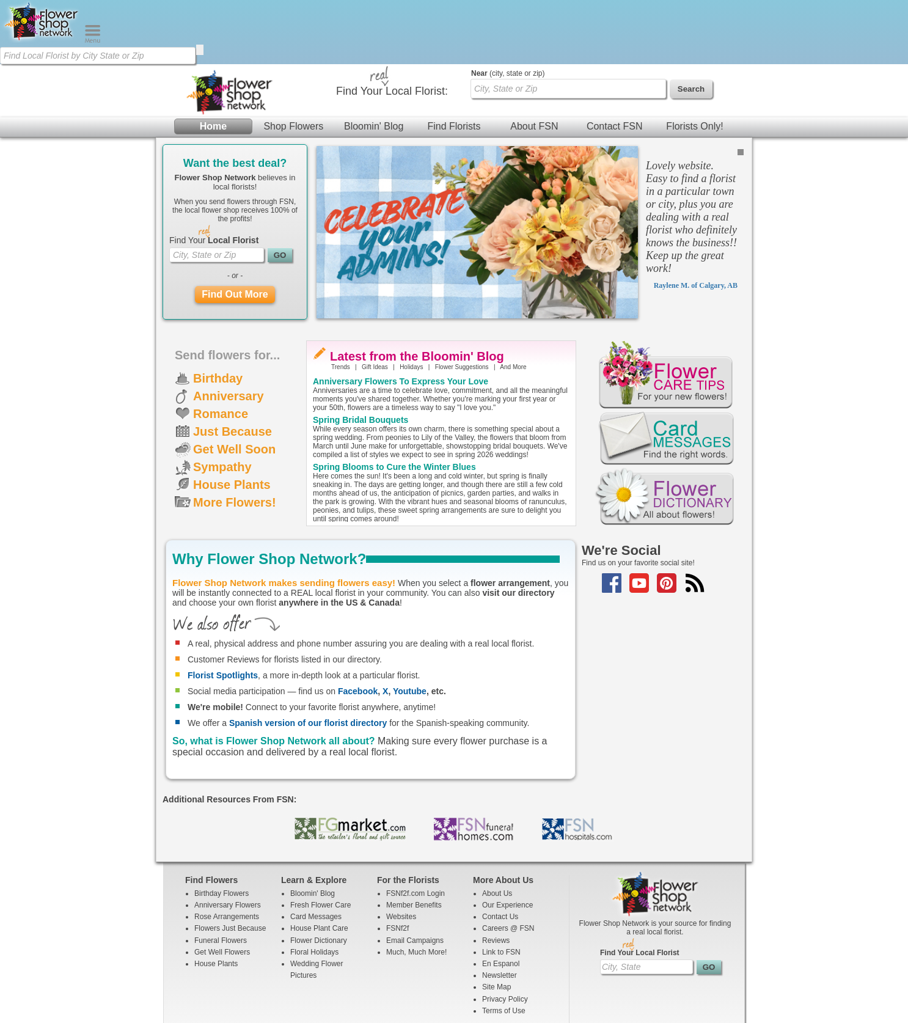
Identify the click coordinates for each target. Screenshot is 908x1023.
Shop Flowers (293, 62)
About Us (497, 829)
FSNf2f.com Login (415, 829)
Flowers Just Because (230, 864)
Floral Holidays (314, 888)
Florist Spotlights (223, 611)
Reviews (496, 876)
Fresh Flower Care (320, 841)
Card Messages (316, 852)
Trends (340, 302)
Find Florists (453, 62)
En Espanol (500, 899)
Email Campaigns (415, 876)
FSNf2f (397, 864)
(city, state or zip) (507, 9)
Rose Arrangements (226, 852)
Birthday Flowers (221, 829)
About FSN (534, 62)
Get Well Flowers (222, 888)
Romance (220, 349)
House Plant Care (319, 864)
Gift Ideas (375, 302)
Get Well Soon (234, 385)
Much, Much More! (416, 888)
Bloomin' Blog (373, 62)
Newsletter (499, 911)
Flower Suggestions (462, 302)
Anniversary (228, 332)
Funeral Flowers (220, 876)
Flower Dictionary (318, 876)
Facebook (358, 627)
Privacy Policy (505, 935)
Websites (401, 852)
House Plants (232, 420)
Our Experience (507, 841)
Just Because (232, 367)
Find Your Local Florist (639, 888)
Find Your (213, 176)
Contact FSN (615, 62)
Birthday (218, 314)
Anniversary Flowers (227, 841)
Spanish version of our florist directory (308, 659)
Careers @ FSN (508, 864)
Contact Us (500, 852)
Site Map (496, 923)
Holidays (411, 302)
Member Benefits (414, 841)
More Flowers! (234, 438)
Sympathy (222, 402)
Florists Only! (694, 62)
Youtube (410, 627)
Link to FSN (501, 888)
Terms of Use (503, 946)
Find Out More (235, 230)
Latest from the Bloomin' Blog (417, 292)
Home (213, 62)
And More (513, 302)
